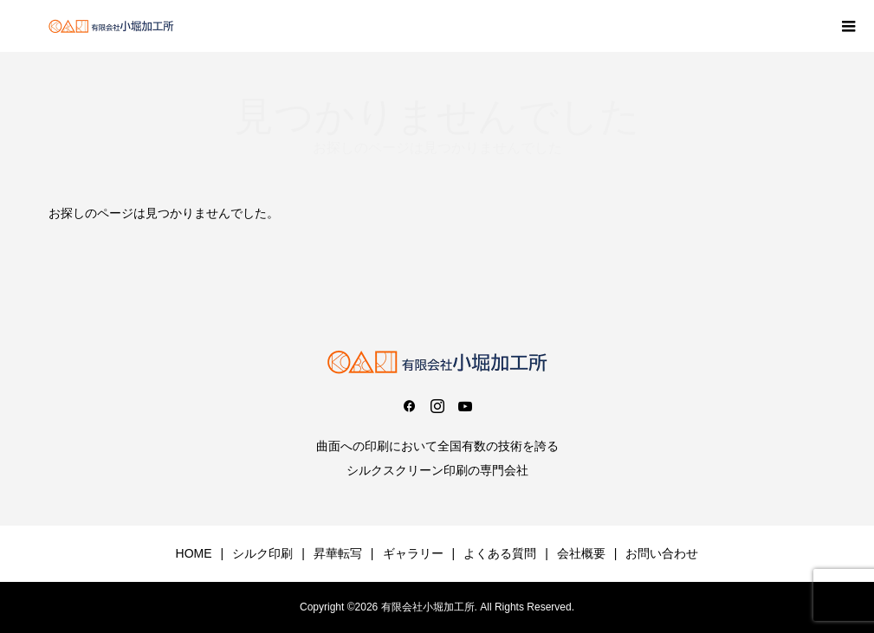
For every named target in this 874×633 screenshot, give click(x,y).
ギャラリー (413, 553)
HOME (194, 553)
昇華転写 (338, 553)
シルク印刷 (262, 553)
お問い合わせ (661, 553)
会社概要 (581, 553)
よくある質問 (499, 553)
